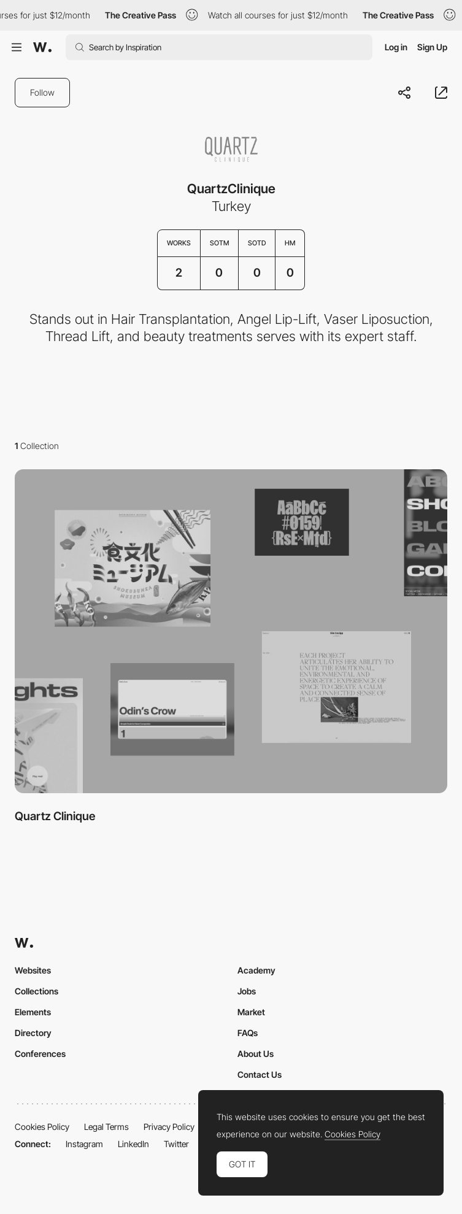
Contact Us (259, 1074)
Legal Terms (106, 1126)
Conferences (40, 1053)
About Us (255, 1053)
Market (251, 1012)
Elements (33, 1012)
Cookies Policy (42, 1126)
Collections (36, 991)
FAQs (247, 1033)
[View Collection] (231, 631)
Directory (33, 1033)
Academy (256, 970)
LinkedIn (133, 1144)
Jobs (246, 991)
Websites (33, 970)
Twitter (176, 1144)
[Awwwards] (42, 47)
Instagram (84, 1144)
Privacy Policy (169, 1126)
